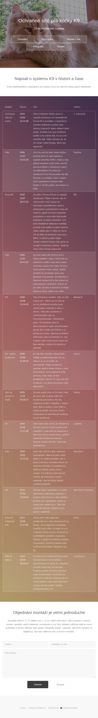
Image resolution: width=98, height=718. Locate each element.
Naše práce (47, 39)
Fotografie (38, 46)
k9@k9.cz (28, 631)
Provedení (23, 39)
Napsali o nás (73, 39)
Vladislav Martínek (70, 708)
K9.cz (24, 708)
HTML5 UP (41, 708)
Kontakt (61, 46)
